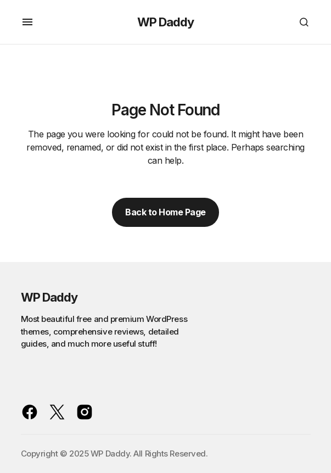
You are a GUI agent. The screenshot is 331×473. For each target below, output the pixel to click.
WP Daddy (165, 22)
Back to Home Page (165, 212)
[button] (27, 22)
